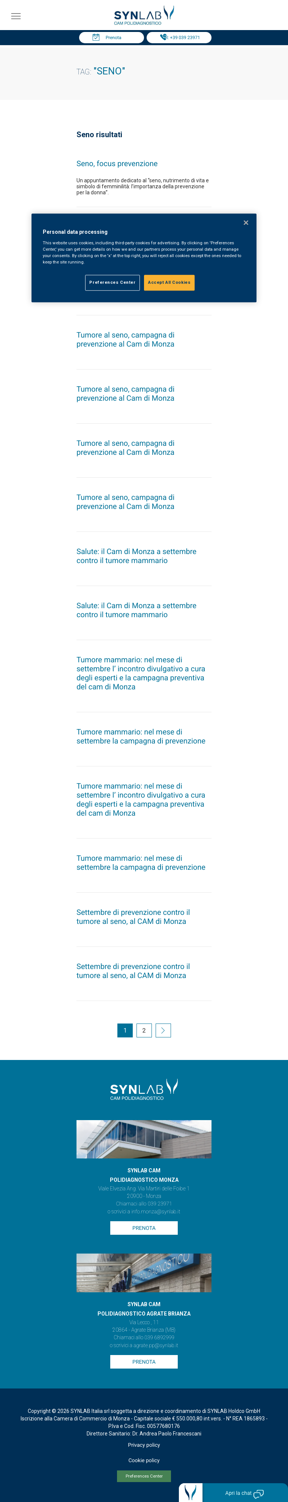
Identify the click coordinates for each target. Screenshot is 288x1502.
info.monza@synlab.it (155, 1212)
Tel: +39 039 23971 (181, 37)
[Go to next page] (163, 1031)
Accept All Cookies (169, 282)
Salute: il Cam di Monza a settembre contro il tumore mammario (136, 556)
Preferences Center (144, 1476)
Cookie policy (143, 1461)
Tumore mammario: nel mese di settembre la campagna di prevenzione (141, 736)
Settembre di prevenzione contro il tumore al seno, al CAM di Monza (133, 917)
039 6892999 (159, 1338)
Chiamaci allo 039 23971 (144, 1204)
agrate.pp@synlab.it (156, 1346)
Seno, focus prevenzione (117, 163)
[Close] (246, 223)
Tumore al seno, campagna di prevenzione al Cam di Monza (125, 339)
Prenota (114, 37)
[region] (144, 258)
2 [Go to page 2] (144, 1030)
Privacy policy (144, 1445)
